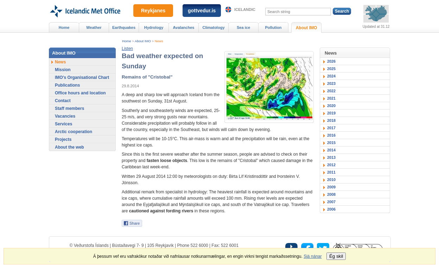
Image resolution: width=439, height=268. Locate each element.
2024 (331, 76)
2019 (331, 113)
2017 (331, 128)
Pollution (273, 27)
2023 (331, 83)
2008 (331, 194)
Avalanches (184, 27)
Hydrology (154, 27)
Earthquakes (123, 27)
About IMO (143, 41)
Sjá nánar (313, 256)
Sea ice (243, 27)
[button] (127, 48)
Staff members (69, 108)
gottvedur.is (202, 10)
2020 (331, 106)
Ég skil (336, 256)
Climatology (213, 27)
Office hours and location (80, 93)
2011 (331, 172)
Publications (67, 85)
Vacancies (65, 116)
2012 (331, 165)
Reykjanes (153, 10)
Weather (93, 27)
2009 (331, 187)
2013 (331, 157)
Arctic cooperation (73, 131)
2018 (331, 120)
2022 (331, 91)
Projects (63, 139)
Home (126, 41)
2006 (331, 209)
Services (63, 123)
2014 (331, 150)
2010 (331, 179)
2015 (331, 143)
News (159, 41)
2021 (331, 98)
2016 (331, 135)
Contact (63, 100)
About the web (69, 147)
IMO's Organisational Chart (82, 77)
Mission (63, 69)
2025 (331, 69)
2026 (331, 61)
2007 (331, 202)
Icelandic (244, 9)
